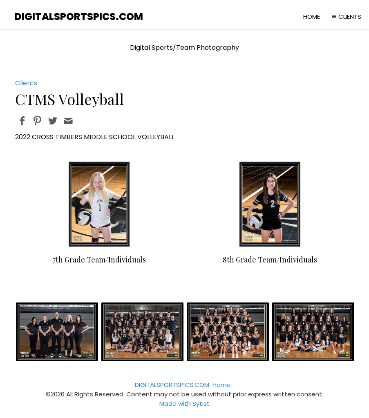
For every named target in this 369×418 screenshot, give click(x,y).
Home (311, 16)
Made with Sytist (184, 403)
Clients (345, 16)
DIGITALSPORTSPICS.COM (172, 384)
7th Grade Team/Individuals (99, 260)
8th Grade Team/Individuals (270, 260)
